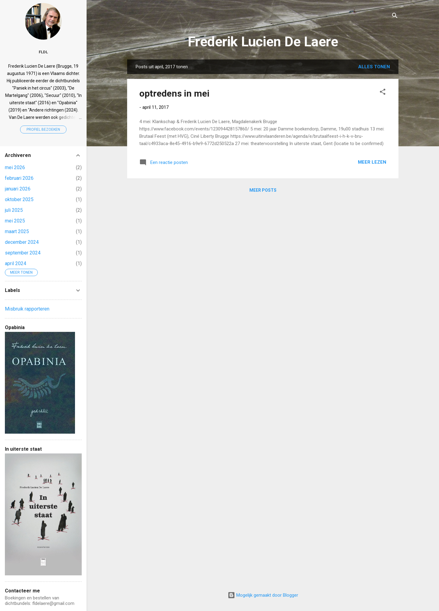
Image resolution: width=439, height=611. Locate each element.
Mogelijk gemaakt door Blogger (263, 595)
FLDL (43, 51)
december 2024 (22, 242)
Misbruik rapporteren (27, 309)
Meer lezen (372, 162)
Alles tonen (374, 66)
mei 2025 (15, 221)
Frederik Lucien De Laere (263, 42)
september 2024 (23, 253)
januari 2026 (17, 189)
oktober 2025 (19, 199)
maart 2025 (17, 231)
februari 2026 (19, 178)
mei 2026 (15, 167)
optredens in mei (174, 93)
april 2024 (15, 263)
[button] (382, 93)
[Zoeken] (394, 16)
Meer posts (263, 190)
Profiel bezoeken (43, 129)
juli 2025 (14, 210)
